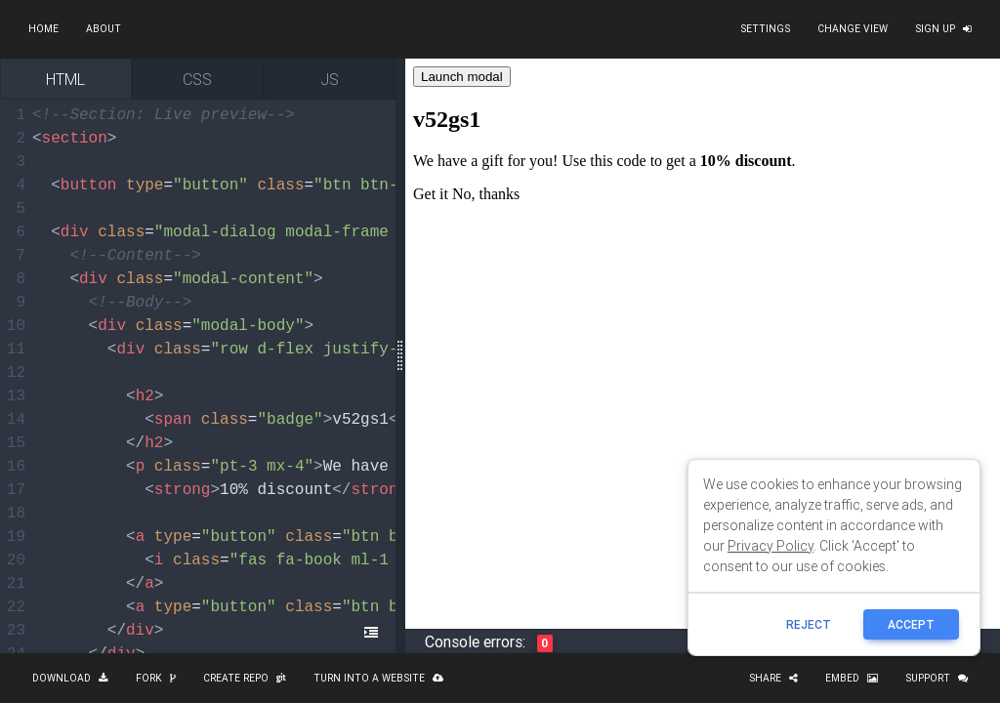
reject (808, 624)
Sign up (943, 28)
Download (70, 678)
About (103, 28)
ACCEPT (911, 624)
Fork (156, 678)
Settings (765, 28)
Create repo (244, 678)
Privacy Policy (770, 546)
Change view (852, 28)
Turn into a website (378, 678)
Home (43, 28)
